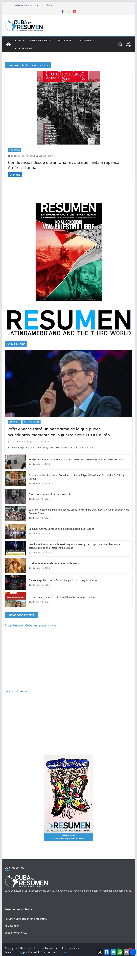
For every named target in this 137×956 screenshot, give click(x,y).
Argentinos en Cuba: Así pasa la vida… (31, 625)
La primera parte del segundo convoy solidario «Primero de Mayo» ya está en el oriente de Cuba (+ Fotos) (79, 511)
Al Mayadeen (12, 925)
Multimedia (83, 40)
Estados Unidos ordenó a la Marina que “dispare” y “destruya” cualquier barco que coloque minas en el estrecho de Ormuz (74, 546)
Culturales (64, 40)
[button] (23, 40)
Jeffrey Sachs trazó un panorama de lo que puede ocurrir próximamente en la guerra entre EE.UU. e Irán (59, 432)
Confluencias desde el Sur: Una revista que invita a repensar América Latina (64, 165)
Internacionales (40, 40)
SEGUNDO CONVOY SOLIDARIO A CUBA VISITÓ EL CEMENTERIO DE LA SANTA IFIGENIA (76, 459)
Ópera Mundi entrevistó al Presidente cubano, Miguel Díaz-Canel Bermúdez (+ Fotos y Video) (76, 477)
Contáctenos (23, 48)
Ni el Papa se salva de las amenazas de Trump (54, 563)
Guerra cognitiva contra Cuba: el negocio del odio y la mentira (63, 580)
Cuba (18, 40)
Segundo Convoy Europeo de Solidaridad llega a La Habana (61, 528)
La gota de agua (16, 691)
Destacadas (14, 422)
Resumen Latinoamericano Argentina (26, 918)
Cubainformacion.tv (16, 932)
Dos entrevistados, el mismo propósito (50, 494)
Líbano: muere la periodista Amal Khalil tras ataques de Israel (63, 597)
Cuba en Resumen (47, 155)
